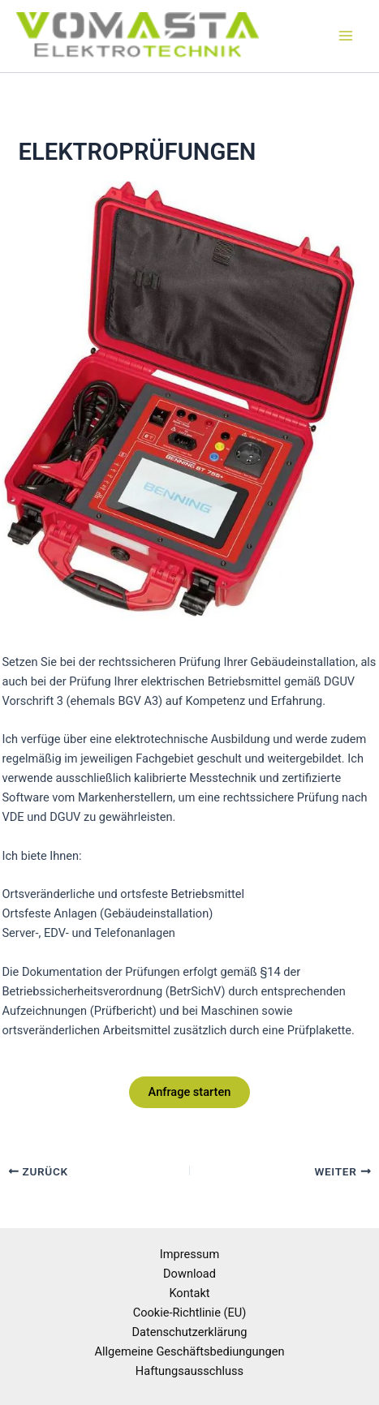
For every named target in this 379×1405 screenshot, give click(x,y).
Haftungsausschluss (189, 1371)
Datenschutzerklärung (190, 1332)
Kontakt (189, 1293)
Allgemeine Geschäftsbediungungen (189, 1351)
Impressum (189, 1254)
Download (189, 1273)
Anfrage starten (190, 1092)
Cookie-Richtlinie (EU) (190, 1312)
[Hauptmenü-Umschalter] (346, 36)
